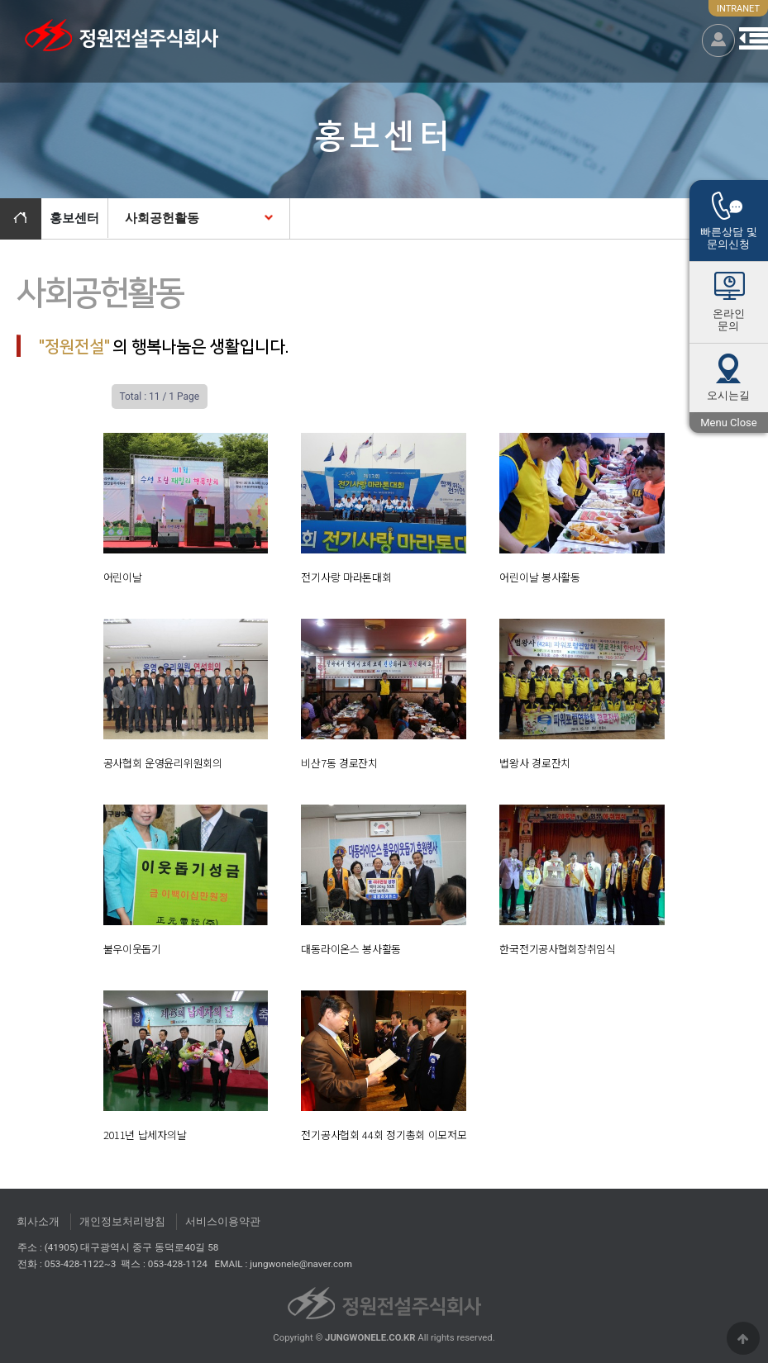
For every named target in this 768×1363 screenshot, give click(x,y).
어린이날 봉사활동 (539, 577)
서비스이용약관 (222, 1221)
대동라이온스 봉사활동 (351, 949)
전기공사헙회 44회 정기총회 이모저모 (383, 1134)
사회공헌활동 (162, 218)
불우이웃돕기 (132, 949)
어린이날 (122, 577)
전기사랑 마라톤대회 (346, 577)
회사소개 (38, 1221)
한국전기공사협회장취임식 (557, 949)
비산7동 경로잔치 (339, 763)
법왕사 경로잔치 (534, 763)
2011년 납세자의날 (145, 1134)
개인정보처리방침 (122, 1221)
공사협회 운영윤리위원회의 (162, 763)
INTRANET (738, 8)
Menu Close (728, 424)
